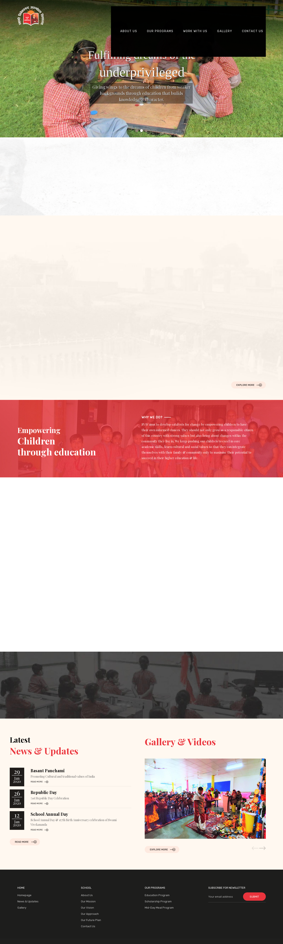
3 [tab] (146, 130)
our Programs (161, 9)
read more (37, 782)
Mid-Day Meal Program (159, 907)
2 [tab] (141, 130)
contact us (253, 9)
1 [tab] (136, 130)
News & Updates (28, 901)
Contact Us (88, 926)
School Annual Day (49, 814)
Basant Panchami (48, 770)
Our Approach (90, 913)
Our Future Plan (91, 920)
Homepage (24, 895)
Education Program (157, 895)
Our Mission (88, 901)
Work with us (196, 9)
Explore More (245, 385)
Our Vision (87, 907)
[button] (262, 848)
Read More (22, 841)
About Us (129, 9)
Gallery (225, 9)
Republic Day (44, 792)
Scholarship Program (158, 901)
